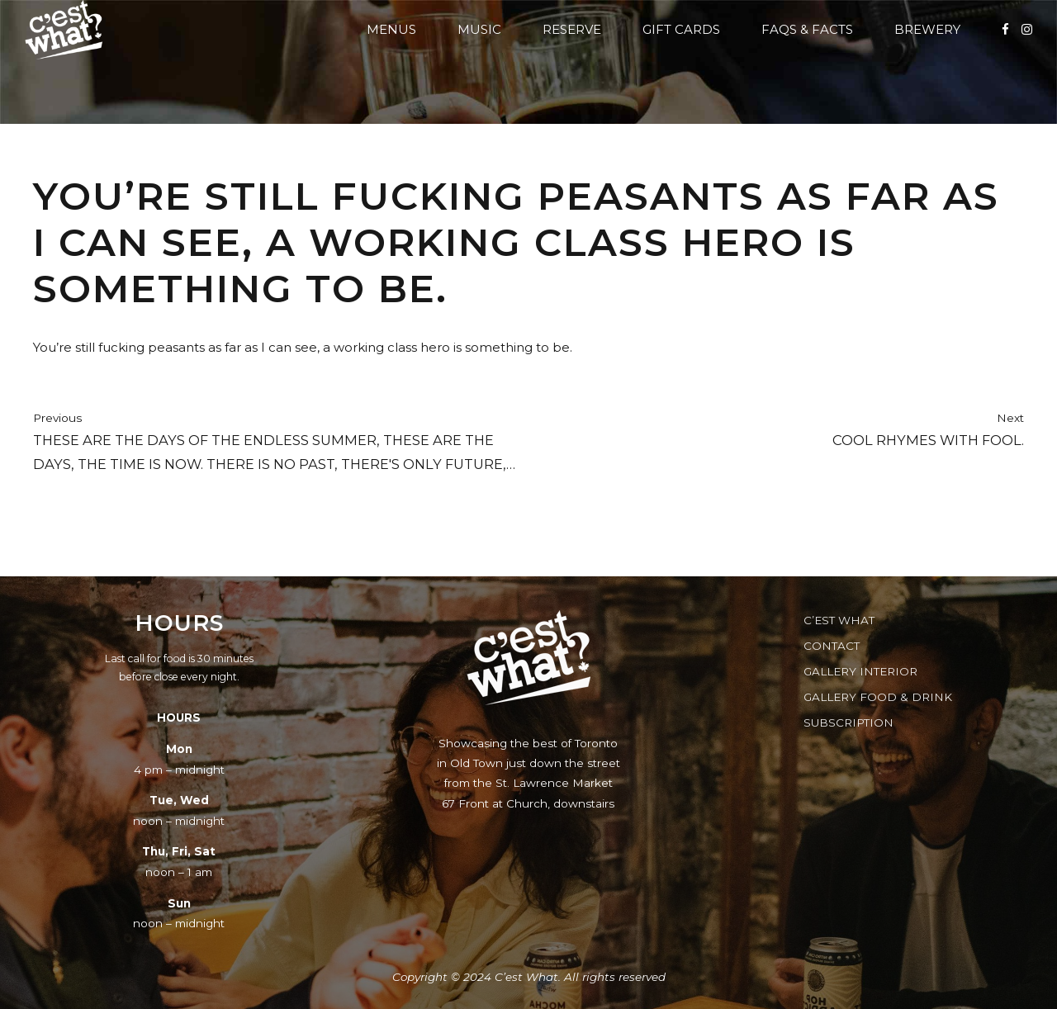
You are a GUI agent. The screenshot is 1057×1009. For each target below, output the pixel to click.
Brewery (927, 29)
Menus (391, 29)
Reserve (572, 29)
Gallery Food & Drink (877, 696)
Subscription (848, 722)
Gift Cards (681, 29)
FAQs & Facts (807, 29)
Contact (831, 645)
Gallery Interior (860, 671)
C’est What (839, 620)
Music (479, 29)
